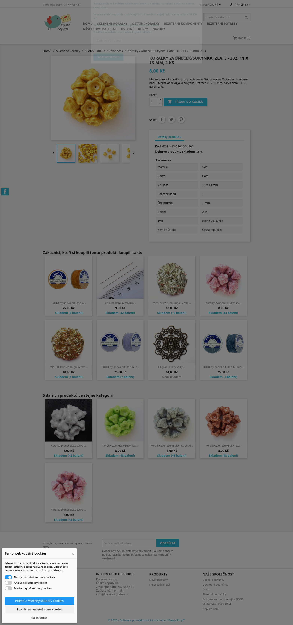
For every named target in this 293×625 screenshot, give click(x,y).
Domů (88, 23)
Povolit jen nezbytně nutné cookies (39, 609)
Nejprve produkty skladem (175, 151)
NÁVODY (158, 29)
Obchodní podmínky (215, 584)
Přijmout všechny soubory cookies (39, 601)
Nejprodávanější (159, 584)
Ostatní (127, 29)
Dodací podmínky (213, 579)
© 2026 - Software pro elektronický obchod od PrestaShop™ (146, 620)
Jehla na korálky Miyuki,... (120, 303)
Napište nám (211, 609)
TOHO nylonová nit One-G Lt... (120, 367)
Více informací (39, 617)
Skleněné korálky (112, 23)
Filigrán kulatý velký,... (172, 367)
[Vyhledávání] (226, 17)
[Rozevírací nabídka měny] (215, 5)
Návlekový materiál (99, 29)
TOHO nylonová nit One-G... (68, 303)
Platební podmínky (214, 594)
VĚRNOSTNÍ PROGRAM (217, 604)
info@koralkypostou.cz (112, 594)
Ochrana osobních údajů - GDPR (223, 599)
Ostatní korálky (146, 23)
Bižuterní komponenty (183, 23)
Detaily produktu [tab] (169, 137)
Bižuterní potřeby (222, 23)
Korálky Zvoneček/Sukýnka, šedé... (172, 445)
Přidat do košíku (185, 101)
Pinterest (181, 119)
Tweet (171, 119)
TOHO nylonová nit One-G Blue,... (223, 367)
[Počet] (153, 102)
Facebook (5, 191)
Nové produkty (158, 579)
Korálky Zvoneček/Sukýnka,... (223, 303)
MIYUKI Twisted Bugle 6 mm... (172, 303)
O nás (206, 589)
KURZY (143, 29)
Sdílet (161, 119)
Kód (158, 146)
